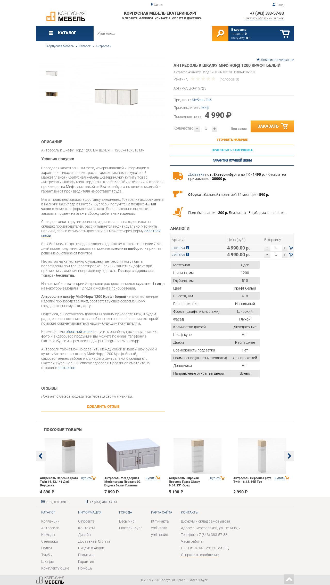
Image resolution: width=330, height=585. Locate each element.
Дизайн (84, 535)
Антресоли (103, 46)
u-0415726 (178, 255)
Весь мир (127, 521)
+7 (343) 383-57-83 (267, 13)
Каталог (84, 46)
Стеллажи (49, 541)
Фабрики (146, 18)
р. (248, 38)
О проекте (129, 18)
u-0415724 (178, 248)
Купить (86, 478)
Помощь (85, 568)
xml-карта (159, 528)
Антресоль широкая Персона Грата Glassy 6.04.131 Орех (184, 481)
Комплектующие (55, 568)
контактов (66, 368)
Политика (86, 555)
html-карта (160, 521)
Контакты (162, 18)
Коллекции (50, 521)
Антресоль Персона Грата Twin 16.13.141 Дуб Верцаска (59, 481)
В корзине (238, 29)
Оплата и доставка (187, 18)
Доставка (196, 174)
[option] (116, 94)
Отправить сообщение (200, 555)
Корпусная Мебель (60, 46)
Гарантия (86, 561)
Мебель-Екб (202, 100)
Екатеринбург (130, 528)
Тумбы (47, 555)
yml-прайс (159, 535)
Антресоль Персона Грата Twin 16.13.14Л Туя (252, 480)
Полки (46, 548)
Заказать (273, 126)
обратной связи (79, 332)
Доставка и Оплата (94, 541)
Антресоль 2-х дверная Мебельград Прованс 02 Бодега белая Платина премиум (122, 483)
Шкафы (47, 561)
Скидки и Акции (91, 548)
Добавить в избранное (277, 60)
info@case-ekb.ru (58, 502)
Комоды (48, 535)
